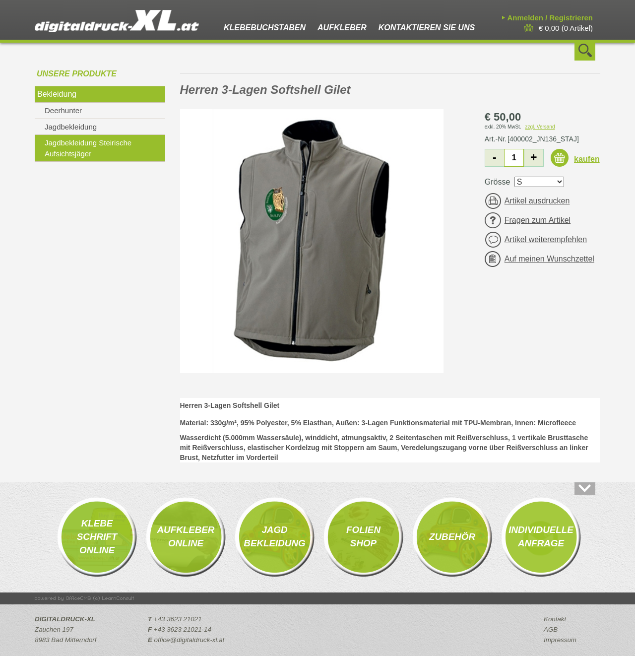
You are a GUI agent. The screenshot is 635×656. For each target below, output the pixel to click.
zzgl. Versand (540, 127)
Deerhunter (63, 110)
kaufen (587, 159)
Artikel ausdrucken (537, 201)
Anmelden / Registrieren (550, 17)
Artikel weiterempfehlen (546, 239)
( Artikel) (566, 28)
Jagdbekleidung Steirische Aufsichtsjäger (88, 147)
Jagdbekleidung (71, 127)
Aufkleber (342, 27)
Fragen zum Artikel (538, 220)
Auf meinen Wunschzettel (549, 259)
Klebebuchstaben (265, 27)
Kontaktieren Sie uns (427, 27)
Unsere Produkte (77, 73)
